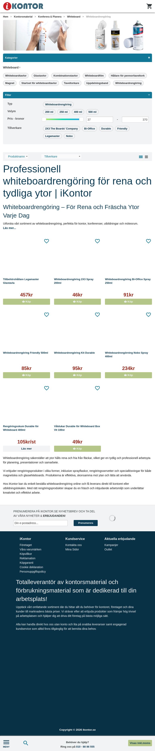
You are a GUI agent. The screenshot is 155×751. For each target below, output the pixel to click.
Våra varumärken (30, 549)
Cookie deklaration (31, 567)
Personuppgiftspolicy (33, 571)
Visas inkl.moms (140, 743)
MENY (6, 743)
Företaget (26, 545)
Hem (5, 16)
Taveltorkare (71, 83)
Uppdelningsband (97, 83)
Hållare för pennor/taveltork (128, 75)
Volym (11, 111)
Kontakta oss (73, 545)
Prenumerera (85, 523)
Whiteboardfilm (94, 75)
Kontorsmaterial (23, 16)
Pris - (15, 118)
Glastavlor (40, 75)
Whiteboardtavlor (15, 75)
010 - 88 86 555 (85, 746)
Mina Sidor (72, 549)
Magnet (9, 83)
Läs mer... (9, 228)
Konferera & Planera (49, 16)
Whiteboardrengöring (98, 16)
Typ (9, 103)
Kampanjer (111, 545)
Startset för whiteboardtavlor (39, 83)
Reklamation (27, 558)
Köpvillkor (26, 553)
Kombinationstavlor (65, 75)
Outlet (108, 549)
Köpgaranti (26, 562)
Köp (26, 301)
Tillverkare (14, 127)
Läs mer (26, 448)
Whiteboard (73, 16)
